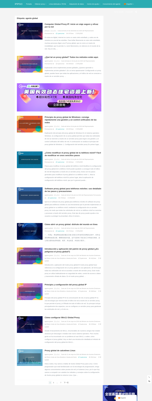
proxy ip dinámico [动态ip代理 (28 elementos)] (114, 241)
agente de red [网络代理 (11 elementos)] (124, 258)
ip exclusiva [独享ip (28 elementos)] (112, 258)
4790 (92, 324)
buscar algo (134, 391)
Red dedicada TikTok (115, 113)
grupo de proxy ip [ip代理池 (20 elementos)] (122, 220)
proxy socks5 (112, 109)
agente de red (112, 143)
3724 (70, 231)
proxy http (115, 397)
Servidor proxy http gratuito (119, 78)
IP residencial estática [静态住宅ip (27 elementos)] (116, 269)
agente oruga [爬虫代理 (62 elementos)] (128, 255)
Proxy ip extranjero (114, 132)
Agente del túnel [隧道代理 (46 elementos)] (114, 262)
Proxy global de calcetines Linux (60, 350)
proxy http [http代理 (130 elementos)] (122, 216)
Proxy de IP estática (115, 147)
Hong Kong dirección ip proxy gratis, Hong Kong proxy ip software (120, 89)
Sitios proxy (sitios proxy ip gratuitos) (121, 63)
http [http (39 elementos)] (115, 216)
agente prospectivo (114, 136)
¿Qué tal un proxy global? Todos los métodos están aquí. (71, 57)
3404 (70, 162)
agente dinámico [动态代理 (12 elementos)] (114, 244)
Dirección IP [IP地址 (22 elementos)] (113, 223)
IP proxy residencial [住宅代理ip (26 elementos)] (115, 237)
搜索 (131, 40)
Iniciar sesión (119, 12)
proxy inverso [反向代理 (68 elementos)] (127, 244)
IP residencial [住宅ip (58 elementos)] (113, 234)
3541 (92, 357)
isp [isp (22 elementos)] (121, 223)
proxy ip (47, 31)
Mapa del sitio (77, 390)
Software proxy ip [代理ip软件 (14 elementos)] (114, 230)
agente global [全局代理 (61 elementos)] (129, 237)
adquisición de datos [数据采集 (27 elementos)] (115, 251)
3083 (92, 291)
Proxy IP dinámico (114, 124)
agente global (49, 61)
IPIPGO (18, 4)
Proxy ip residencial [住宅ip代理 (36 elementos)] (127, 234)
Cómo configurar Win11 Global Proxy (62, 317)
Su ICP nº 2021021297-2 (53, 390)
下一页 (66, 382)
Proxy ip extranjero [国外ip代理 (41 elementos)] (115, 248)
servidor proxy (113, 117)
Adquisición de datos (76, 4)
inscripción (129, 12)
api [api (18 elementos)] (110, 216)
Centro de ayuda (93, 4)
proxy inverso (112, 128)
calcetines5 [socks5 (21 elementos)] (128, 223)
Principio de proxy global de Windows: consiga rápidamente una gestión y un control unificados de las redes (71, 120)
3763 (62, 198)
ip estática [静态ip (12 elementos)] (125, 262)
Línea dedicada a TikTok (57, 4)
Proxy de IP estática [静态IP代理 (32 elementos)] (115, 265)
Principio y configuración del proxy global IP (66, 285)
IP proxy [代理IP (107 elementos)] (126, 227)
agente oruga (112, 140)
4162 (92, 258)
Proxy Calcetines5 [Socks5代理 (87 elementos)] (115, 227)
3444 (70, 64)
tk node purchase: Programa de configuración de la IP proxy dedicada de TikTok (120, 181)
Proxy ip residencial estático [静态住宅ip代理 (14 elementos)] (118, 272)
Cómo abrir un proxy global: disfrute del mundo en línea (71, 224)
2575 (70, 33)
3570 (70, 129)
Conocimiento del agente (111, 4)
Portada (29, 4)
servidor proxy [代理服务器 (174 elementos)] (127, 230)
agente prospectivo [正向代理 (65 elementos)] (115, 255)
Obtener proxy (40, 4)
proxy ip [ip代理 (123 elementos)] (111, 220)
